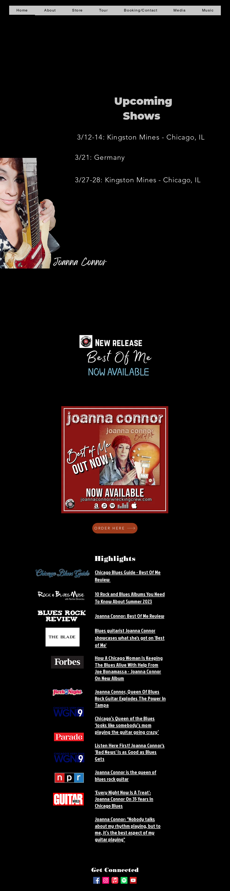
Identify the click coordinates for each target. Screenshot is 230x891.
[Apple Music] (114, 880)
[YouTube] (133, 880)
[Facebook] (96, 880)
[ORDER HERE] (115, 528)
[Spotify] (124, 880)
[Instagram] (105, 880)
